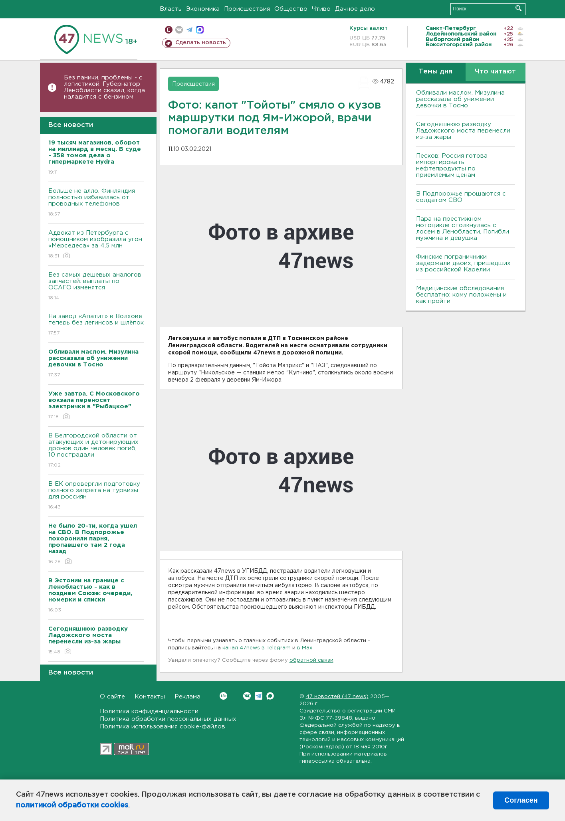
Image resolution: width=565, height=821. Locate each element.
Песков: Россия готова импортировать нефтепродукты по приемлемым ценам (452, 165)
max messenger (200, 30)
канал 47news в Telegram (256, 648)
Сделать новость (200, 42)
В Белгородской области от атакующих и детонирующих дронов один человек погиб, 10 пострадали (96, 451)
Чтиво (321, 9)
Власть (171, 9)
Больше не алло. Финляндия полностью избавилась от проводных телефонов (96, 203)
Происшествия (247, 9)
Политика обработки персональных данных (168, 719)
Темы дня (435, 72)
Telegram (258, 696)
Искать (518, 8)
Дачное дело (355, 9)
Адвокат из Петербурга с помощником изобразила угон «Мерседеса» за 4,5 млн (96, 244)
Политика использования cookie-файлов (162, 726)
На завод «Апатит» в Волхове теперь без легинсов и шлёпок (96, 325)
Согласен (520, 800)
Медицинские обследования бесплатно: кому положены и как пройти (461, 295)
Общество (290, 9)
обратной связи (311, 660)
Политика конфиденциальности (149, 711)
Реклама (187, 696)
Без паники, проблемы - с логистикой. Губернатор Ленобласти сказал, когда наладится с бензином (104, 87)
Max (270, 696)
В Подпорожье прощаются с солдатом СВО (461, 197)
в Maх (304, 648)
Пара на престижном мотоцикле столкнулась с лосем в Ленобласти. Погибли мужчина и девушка (462, 228)
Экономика (203, 9)
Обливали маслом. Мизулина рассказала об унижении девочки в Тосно (460, 99)
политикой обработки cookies (72, 805)
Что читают (495, 72)
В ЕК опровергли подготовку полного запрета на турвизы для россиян (96, 495)
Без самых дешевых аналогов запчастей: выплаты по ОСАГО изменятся (96, 286)
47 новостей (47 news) (337, 696)
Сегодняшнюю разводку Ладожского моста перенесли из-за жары (463, 131)
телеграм (189, 30)
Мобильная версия (168, 30)
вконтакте (179, 30)
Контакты (150, 696)
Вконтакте (223, 696)
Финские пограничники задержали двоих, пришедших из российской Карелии (463, 263)
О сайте (112, 696)
